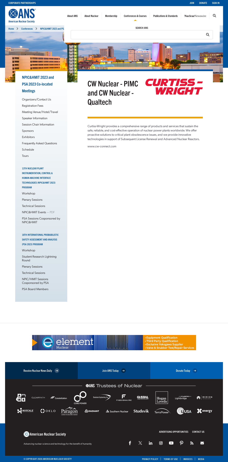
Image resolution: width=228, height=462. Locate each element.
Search (214, 15)
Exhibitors (28, 137)
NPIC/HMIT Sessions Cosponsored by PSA (35, 281)
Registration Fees (32, 105)
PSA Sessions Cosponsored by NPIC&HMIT (41, 220)
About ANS (72, 15)
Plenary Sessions (32, 199)
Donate (203, 2)
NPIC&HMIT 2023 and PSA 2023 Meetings (65, 28)
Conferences (27, 28)
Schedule (28, 149)
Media (201, 459)
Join (192, 2)
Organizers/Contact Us (36, 99)
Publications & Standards (165, 15)
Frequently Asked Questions (39, 143)
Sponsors (28, 130)
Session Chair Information (38, 124)
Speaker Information (34, 118)
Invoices (188, 459)
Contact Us (198, 431)
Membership (111, 15)
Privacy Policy (150, 459)
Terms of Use (171, 459)
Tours (25, 156)
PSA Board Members (35, 289)
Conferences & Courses (135, 15)
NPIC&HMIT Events (34, 212)
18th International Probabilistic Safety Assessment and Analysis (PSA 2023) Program (40, 239)
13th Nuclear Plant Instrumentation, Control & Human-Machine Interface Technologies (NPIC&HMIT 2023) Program (38, 178)
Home (11, 28)
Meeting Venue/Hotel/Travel (40, 112)
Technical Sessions (33, 206)
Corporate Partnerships (22, 2)
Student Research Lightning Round (39, 258)
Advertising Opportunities (173, 431)
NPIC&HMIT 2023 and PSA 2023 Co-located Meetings (38, 84)
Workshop (28, 193)
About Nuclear (91, 15)
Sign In (216, 2)
